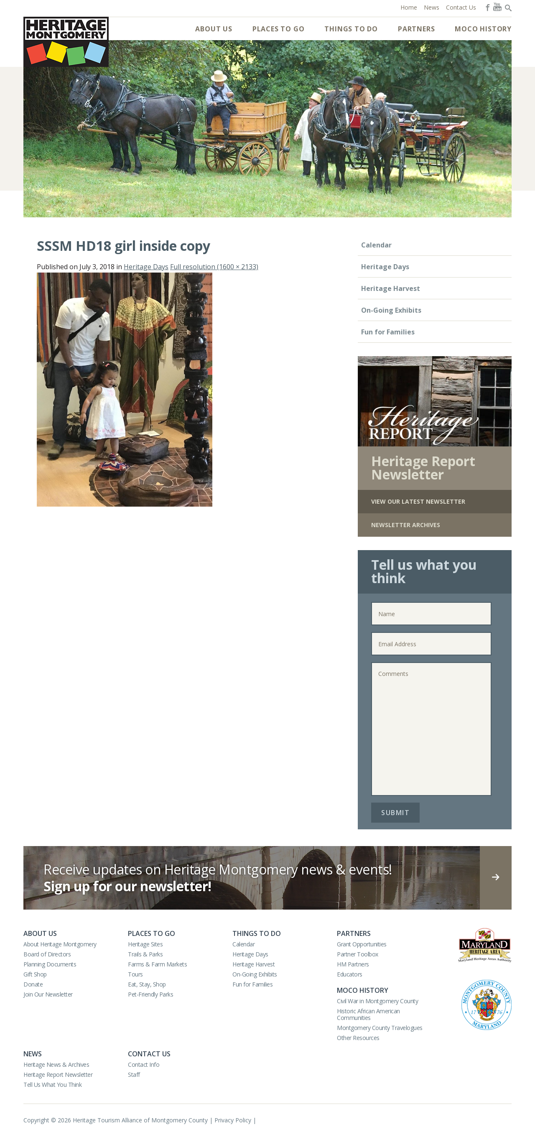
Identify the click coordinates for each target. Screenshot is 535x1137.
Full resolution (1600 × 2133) (214, 266)
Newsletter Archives (405, 525)
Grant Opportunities (362, 944)
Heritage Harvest (390, 288)
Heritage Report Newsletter (57, 1074)
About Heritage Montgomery (60, 944)
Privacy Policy (232, 1120)
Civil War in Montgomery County (377, 1001)
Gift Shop (35, 974)
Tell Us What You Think (52, 1085)
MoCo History (483, 28)
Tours (135, 974)
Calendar (376, 245)
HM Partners (353, 964)
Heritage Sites (145, 944)
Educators (349, 974)
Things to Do (351, 28)
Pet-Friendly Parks (150, 994)
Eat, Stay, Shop (147, 984)
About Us (213, 28)
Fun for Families (388, 332)
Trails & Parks (145, 954)
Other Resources (358, 1038)
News (32, 1053)
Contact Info (143, 1064)
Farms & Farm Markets (157, 964)
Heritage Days (146, 266)
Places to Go (278, 28)
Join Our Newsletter (48, 994)
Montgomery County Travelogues (380, 1028)
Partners (416, 28)
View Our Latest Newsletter (418, 501)
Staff (134, 1074)
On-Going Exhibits (391, 310)
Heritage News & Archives (56, 1064)
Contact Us (149, 1053)
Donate (33, 984)
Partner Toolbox (357, 954)
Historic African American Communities (368, 1014)
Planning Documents (49, 964)
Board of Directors (47, 954)
